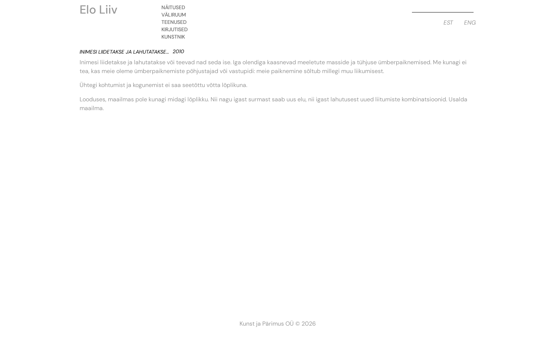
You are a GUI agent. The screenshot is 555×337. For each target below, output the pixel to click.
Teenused (175, 22)
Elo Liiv (98, 9)
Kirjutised (176, 29)
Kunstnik (175, 36)
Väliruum (175, 14)
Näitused (175, 7)
